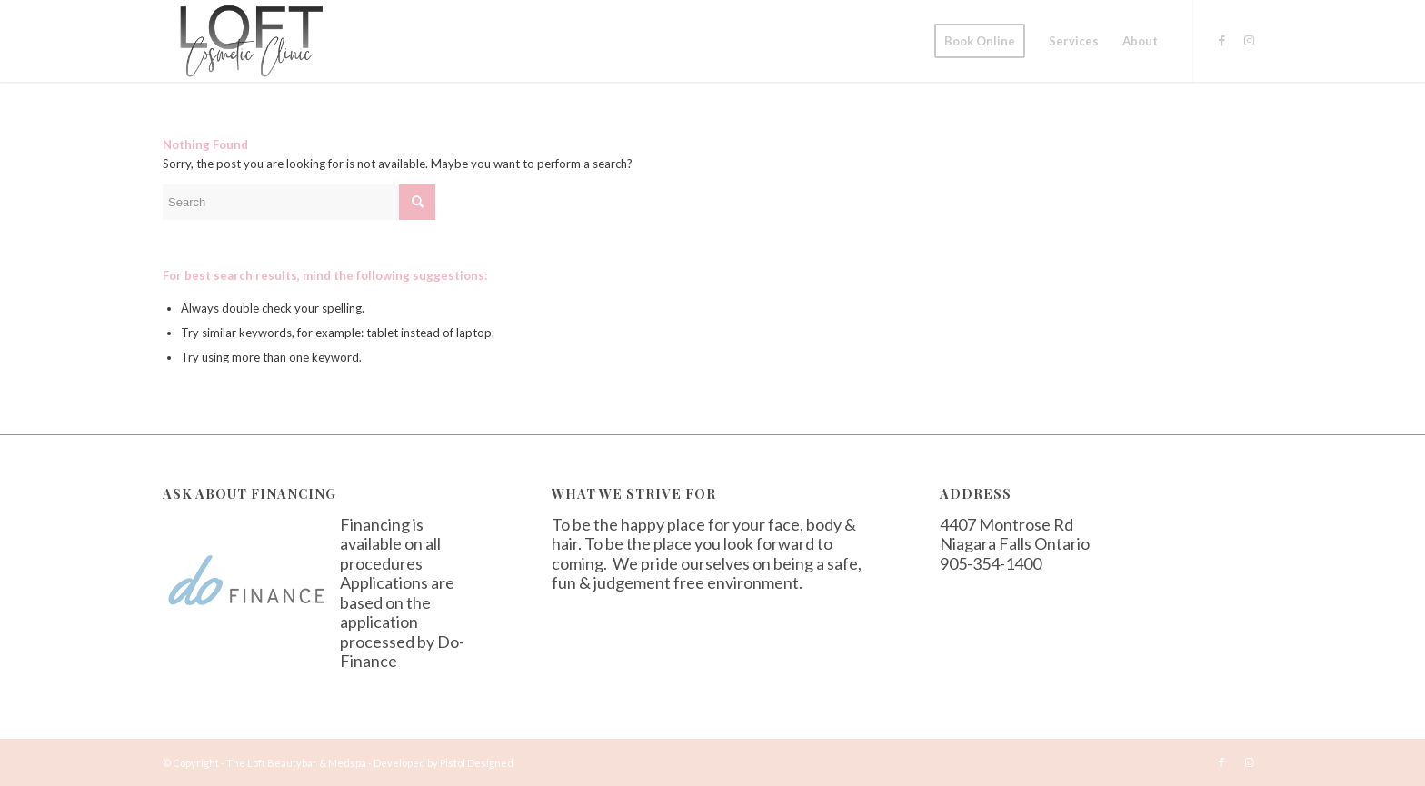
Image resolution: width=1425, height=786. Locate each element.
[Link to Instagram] (1248, 40)
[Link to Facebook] (1221, 40)
